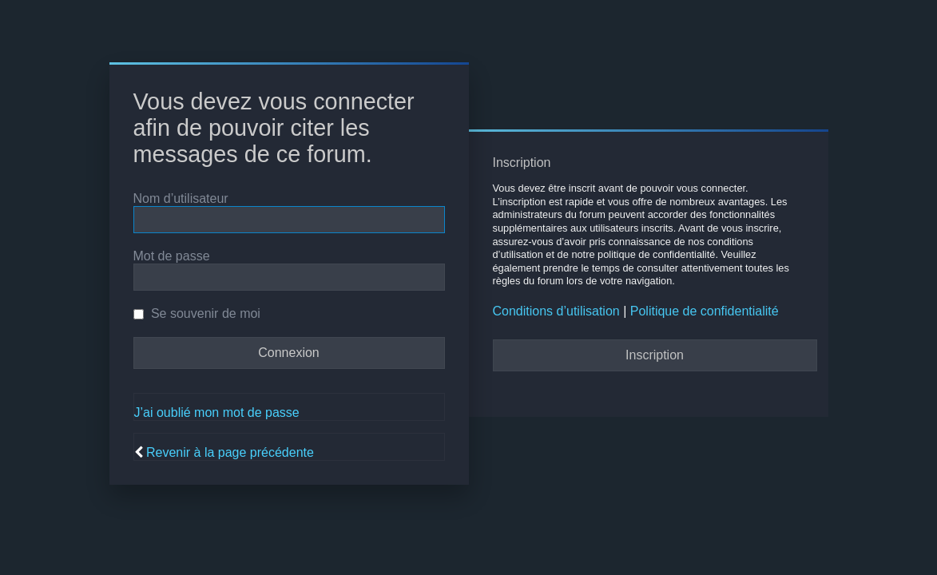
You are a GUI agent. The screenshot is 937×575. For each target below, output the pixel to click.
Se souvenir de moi (196, 313)
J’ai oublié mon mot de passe (217, 412)
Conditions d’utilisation (556, 311)
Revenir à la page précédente (230, 452)
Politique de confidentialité (704, 311)
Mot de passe (171, 256)
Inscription (654, 355)
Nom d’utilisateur (180, 198)
